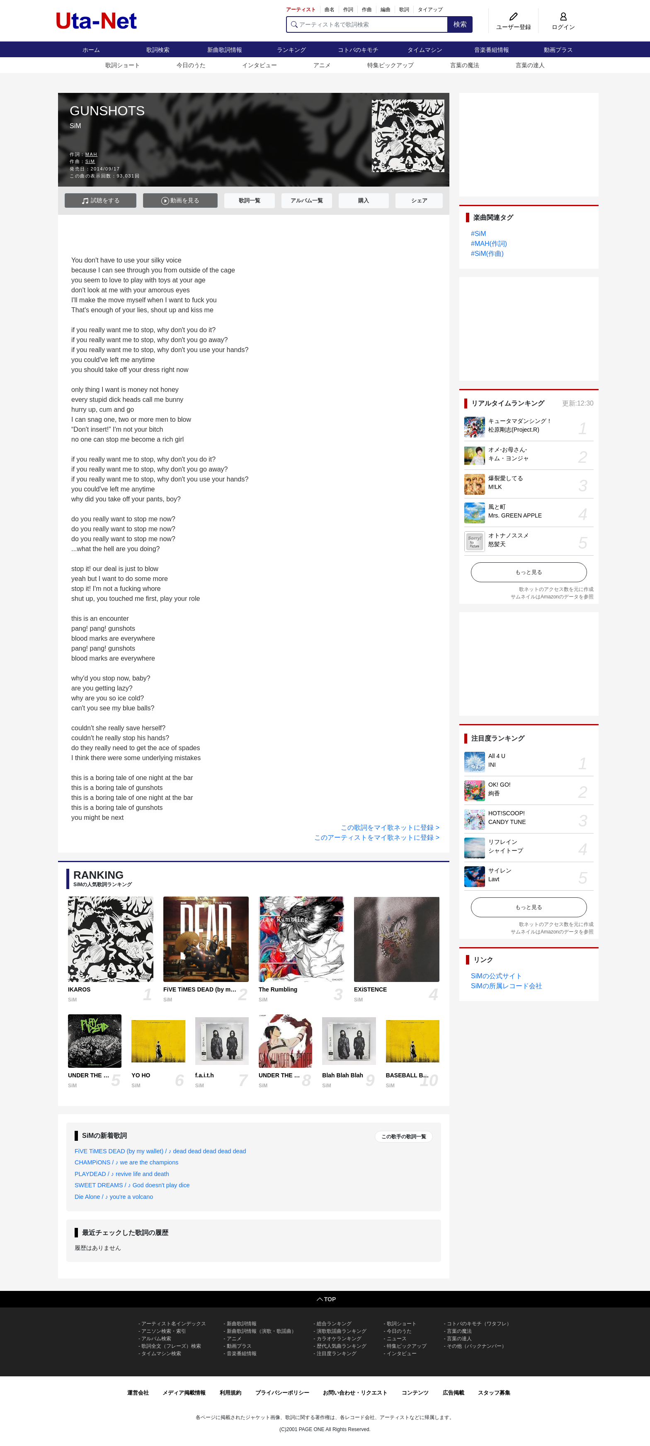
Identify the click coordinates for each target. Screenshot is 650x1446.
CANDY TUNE (507, 822)
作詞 (348, 9)
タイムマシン (424, 49)
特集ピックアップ (390, 65)
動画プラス (558, 49)
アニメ (322, 65)
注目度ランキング (337, 1353)
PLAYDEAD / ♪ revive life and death (122, 1174)
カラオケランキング (339, 1338)
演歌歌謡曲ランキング (341, 1331)
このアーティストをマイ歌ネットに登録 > (376, 837)
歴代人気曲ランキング (341, 1346)
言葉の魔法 (464, 65)
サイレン (500, 870)
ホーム (91, 49)
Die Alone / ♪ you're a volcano (114, 1196)
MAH (91, 154)
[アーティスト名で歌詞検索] (367, 24)
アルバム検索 (156, 1338)
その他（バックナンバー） (477, 1346)
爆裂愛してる (505, 478)
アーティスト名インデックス (173, 1324)
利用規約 (230, 1393)
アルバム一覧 (307, 200)
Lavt (493, 879)
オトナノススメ (508, 535)
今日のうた (191, 65)
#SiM (478, 233)
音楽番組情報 (491, 49)
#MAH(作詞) (489, 243)
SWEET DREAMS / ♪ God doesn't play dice (132, 1185)
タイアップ (430, 9)
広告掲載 (453, 1393)
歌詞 (404, 9)
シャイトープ (505, 850)
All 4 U (496, 756)
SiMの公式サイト (496, 975)
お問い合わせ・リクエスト (355, 1393)
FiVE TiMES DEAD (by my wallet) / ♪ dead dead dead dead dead (160, 1151)
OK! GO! (499, 784)
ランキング (291, 49)
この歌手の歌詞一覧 (403, 1137)
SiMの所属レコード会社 (506, 985)
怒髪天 (497, 544)
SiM (90, 161)
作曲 (367, 9)
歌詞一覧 (249, 200)
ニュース (397, 1338)
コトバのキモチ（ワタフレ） (479, 1324)
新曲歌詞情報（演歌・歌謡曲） (261, 1331)
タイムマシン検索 (161, 1353)
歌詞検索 (158, 49)
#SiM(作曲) (487, 253)
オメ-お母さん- (507, 449)
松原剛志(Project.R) (513, 429)
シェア (419, 200)
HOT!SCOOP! (506, 813)
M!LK (495, 487)
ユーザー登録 (513, 27)
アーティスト (301, 9)
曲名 (330, 9)
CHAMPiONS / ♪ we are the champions (126, 1162)
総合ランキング (334, 1324)
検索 (460, 24)
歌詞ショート (122, 65)
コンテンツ (415, 1393)
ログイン (563, 27)
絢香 (494, 793)
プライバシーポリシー (282, 1393)
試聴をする (100, 201)
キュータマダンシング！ (520, 421)
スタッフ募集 (494, 1393)
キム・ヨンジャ (508, 458)
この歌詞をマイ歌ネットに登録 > (390, 827)
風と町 (497, 506)
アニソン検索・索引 (163, 1331)
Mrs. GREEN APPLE (515, 515)
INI (492, 764)
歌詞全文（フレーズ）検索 (171, 1346)
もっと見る (528, 572)
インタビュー (259, 65)
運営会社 (138, 1393)
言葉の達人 (530, 65)
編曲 (385, 9)
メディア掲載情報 (184, 1393)
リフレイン (502, 841)
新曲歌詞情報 (224, 49)
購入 (363, 200)
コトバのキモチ (358, 49)
